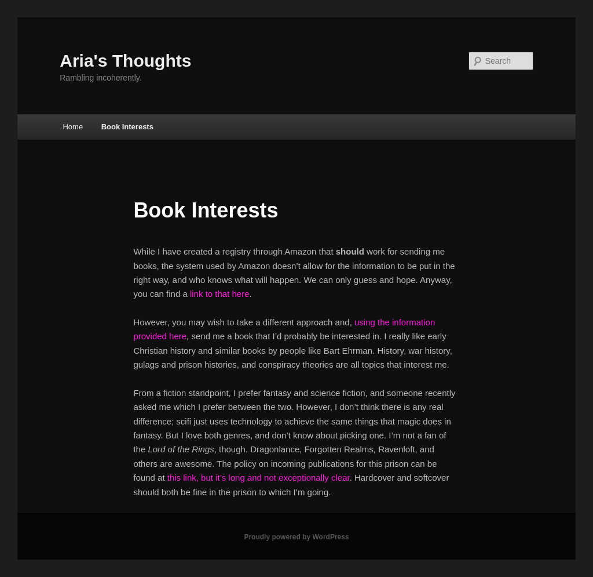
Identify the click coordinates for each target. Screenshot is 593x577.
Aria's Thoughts (125, 60)
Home (73, 126)
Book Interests (127, 126)
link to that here (220, 294)
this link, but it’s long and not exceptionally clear (258, 477)
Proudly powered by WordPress (296, 537)
